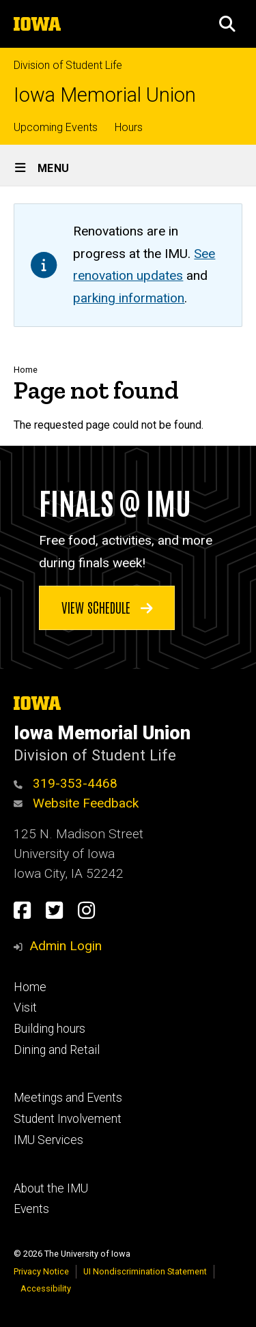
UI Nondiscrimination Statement (145, 1271)
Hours (129, 127)
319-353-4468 (65, 783)
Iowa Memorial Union (105, 95)
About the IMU (51, 1188)
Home (26, 370)
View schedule (107, 607)
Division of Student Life (68, 65)
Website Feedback (76, 803)
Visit (25, 1007)
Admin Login (65, 946)
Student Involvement (68, 1119)
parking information (128, 298)
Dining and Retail (57, 1050)
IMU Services (48, 1140)
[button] (227, 24)
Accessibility (45, 1288)
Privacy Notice (41, 1271)
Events (31, 1209)
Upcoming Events (56, 127)
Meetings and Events (68, 1097)
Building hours (49, 1029)
